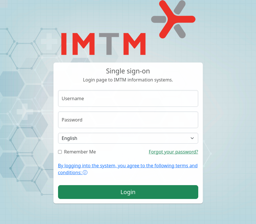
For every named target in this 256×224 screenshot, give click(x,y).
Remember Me (77, 152)
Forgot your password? (173, 152)
